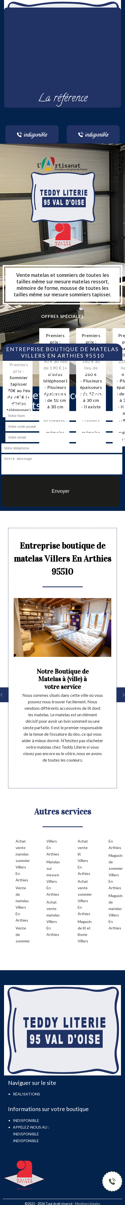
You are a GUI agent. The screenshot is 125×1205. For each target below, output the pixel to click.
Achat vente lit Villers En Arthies (84, 857)
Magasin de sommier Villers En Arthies (115, 871)
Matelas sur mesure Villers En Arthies (53, 878)
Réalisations (26, 1094)
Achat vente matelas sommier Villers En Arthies (22, 860)
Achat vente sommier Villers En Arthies (84, 897)
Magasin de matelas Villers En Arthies (115, 911)
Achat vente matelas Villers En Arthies (53, 918)
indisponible (26, 1134)
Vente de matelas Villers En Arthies (22, 903)
